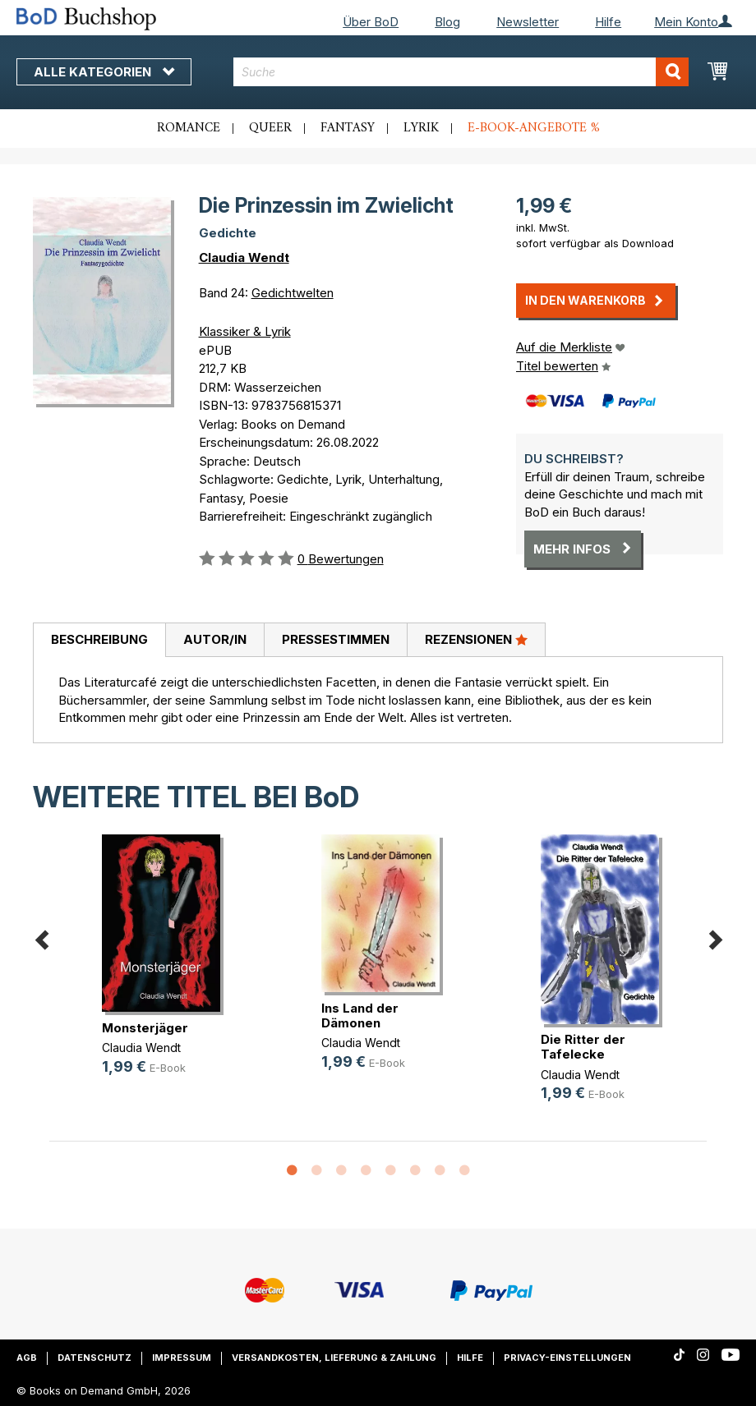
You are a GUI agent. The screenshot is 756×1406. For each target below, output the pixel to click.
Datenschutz (94, 1357)
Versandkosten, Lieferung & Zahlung (334, 1357)
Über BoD (371, 22)
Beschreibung (99, 639)
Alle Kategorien (104, 72)
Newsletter (527, 22)
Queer (270, 128)
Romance (188, 128)
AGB (26, 1357)
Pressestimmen (336, 639)
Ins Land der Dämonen (360, 1015)
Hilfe (608, 22)
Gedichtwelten (292, 293)
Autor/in (215, 639)
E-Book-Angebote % (534, 128)
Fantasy (347, 128)
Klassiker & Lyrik (245, 331)
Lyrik (421, 128)
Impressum (181, 1357)
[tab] (99, 641)
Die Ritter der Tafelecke (583, 1047)
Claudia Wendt (244, 257)
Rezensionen (476, 639)
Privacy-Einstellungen (567, 1357)
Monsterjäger (145, 1028)
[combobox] (461, 71)
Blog (447, 22)
